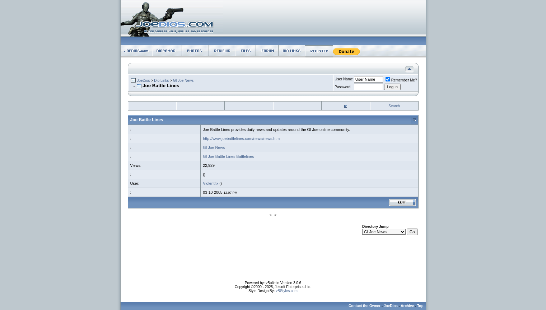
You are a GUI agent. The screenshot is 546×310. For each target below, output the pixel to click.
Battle (220, 156)
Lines (230, 156)
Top (420, 306)
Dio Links (161, 81)
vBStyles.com (287, 291)
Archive (407, 306)
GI (205, 156)
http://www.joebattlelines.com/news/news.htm (241, 138)
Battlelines (245, 156)
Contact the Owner (365, 306)
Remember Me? (401, 80)
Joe (211, 156)
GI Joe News (183, 81)
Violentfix (210, 183)
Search (394, 106)
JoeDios (143, 81)
